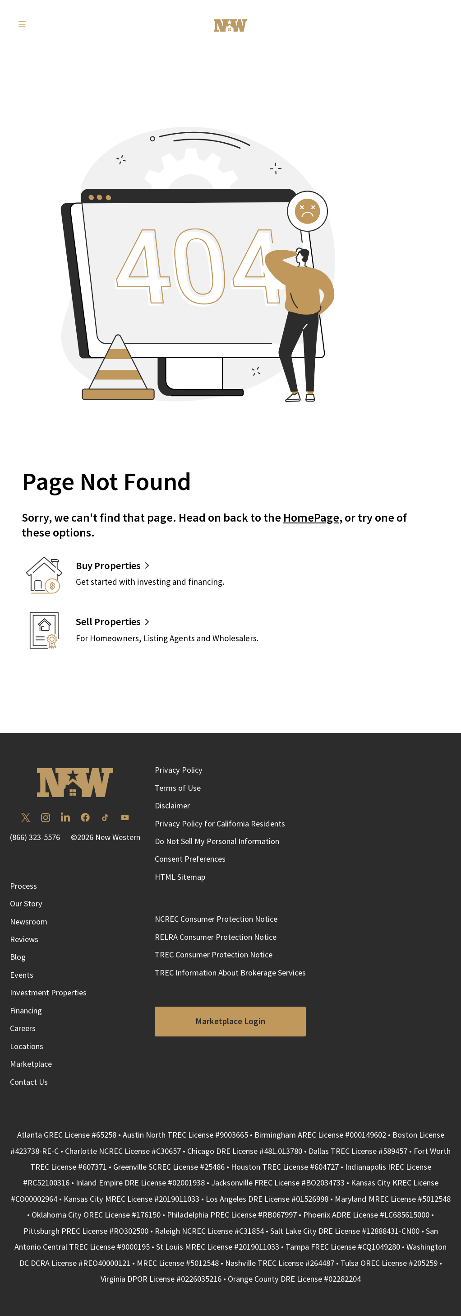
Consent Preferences (190, 859)
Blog (18, 957)
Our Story (26, 903)
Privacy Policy (179, 770)
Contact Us (29, 1082)
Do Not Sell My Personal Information (217, 841)
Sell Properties (108, 621)
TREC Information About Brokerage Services (230, 972)
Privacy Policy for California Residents (220, 823)
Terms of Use (178, 788)
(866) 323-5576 (35, 837)
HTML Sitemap (180, 877)
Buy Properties (108, 565)
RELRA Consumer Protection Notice (216, 937)
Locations (26, 1046)
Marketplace (31, 1064)
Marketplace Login (230, 1021)
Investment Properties (48, 992)
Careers (23, 1028)
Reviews (24, 939)
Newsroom (28, 921)
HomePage (311, 517)
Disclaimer (172, 805)
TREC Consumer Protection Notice (213, 954)
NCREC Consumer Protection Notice (216, 919)
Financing (26, 1010)
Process (23, 886)
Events (21, 975)
